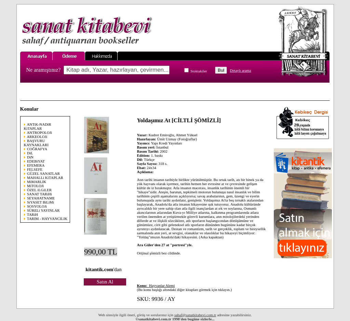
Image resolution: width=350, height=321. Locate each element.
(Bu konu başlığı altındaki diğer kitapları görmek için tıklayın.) (184, 287)
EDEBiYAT (36, 161)
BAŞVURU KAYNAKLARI (36, 143)
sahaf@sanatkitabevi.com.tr (195, 315)
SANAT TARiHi (39, 194)
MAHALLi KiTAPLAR (45, 178)
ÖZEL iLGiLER (39, 190)
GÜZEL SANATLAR (43, 173)
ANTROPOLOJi (39, 132)
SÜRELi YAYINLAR (43, 210)
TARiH (32, 214)
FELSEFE (34, 169)
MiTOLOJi (35, 186)
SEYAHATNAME (41, 198)
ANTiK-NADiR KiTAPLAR (37, 126)
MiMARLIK (36, 182)
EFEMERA (35, 165)
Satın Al (105, 281)
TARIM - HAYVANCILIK (47, 219)
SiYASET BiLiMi (40, 202)
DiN (30, 157)
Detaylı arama (240, 70)
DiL (30, 153)
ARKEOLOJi (37, 137)
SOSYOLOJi (37, 206)
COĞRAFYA (37, 149)
